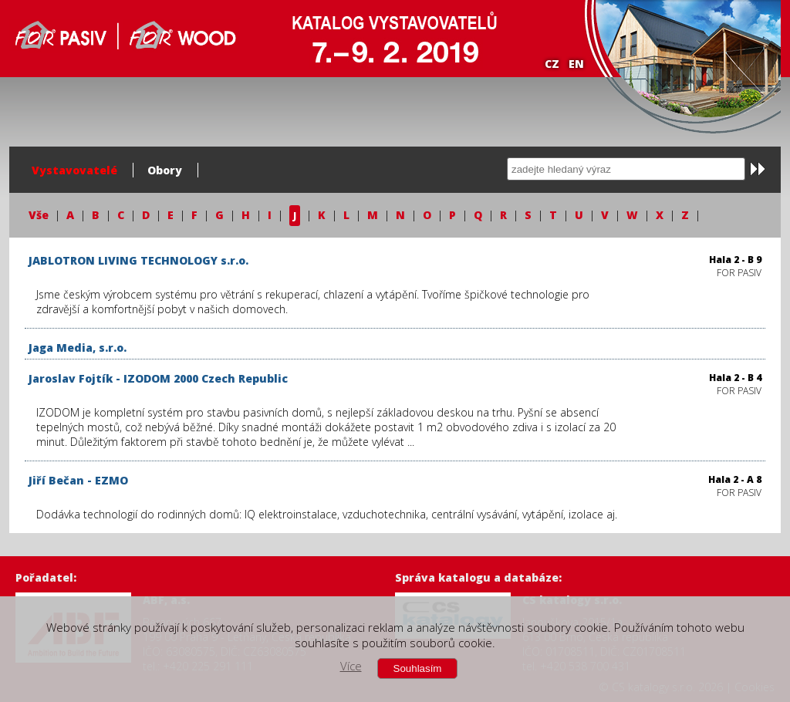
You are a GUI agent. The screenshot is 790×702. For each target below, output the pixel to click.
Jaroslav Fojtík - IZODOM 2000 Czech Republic (158, 378)
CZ (552, 63)
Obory (164, 170)
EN (576, 63)
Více (351, 665)
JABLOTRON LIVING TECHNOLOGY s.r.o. (138, 260)
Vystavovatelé (74, 170)
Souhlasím (417, 668)
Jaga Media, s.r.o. (78, 347)
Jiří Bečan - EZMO (78, 480)
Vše (39, 215)
